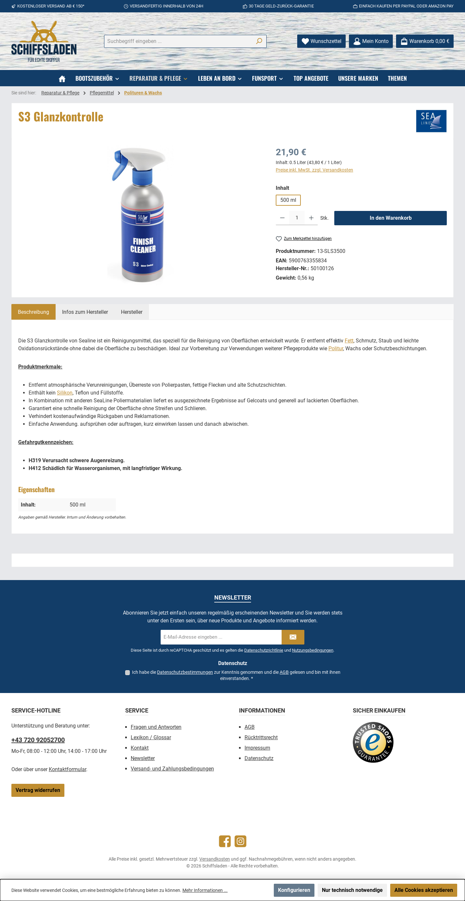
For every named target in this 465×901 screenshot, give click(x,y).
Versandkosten (214, 859)
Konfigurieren (294, 890)
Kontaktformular (67, 769)
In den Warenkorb (391, 218)
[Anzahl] (297, 218)
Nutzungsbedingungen (312, 650)
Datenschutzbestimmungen (185, 672)
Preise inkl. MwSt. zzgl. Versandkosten (314, 170)
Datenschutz (259, 758)
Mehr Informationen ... (205, 890)
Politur (335, 348)
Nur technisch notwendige (352, 890)
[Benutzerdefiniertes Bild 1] (373, 742)
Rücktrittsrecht (261, 737)
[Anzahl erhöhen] (311, 218)
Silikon (65, 393)
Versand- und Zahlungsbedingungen (172, 769)
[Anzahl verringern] (282, 218)
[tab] (33, 312)
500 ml (288, 200)
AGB (284, 672)
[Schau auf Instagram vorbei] (240, 841)
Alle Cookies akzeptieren (423, 890)
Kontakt (140, 748)
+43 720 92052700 (38, 740)
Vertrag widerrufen (38, 790)
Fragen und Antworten (156, 727)
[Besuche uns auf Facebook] (225, 841)
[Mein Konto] (371, 41)
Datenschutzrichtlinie (263, 650)
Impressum (257, 748)
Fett (349, 341)
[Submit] (293, 637)
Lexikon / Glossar (151, 737)
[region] (140, 215)
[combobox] (178, 41)
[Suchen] (259, 41)
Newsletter (143, 758)
